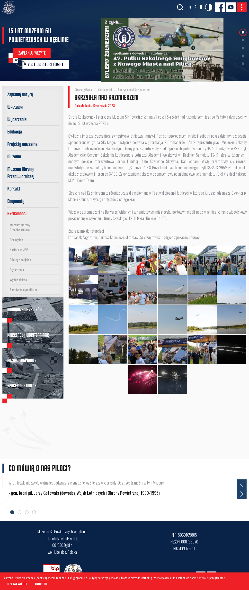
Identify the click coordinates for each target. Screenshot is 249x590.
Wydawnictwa (18, 279)
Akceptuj (41, 583)
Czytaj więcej (17, 583)
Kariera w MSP (19, 249)
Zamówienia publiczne (23, 289)
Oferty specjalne (20, 259)
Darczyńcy (16, 239)
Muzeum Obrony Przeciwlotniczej (20, 227)
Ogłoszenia (17, 269)
